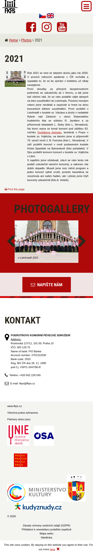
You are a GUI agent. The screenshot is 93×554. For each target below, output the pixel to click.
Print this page (15, 189)
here (52, 549)
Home (13, 40)
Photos (26, 40)
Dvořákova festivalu (49, 132)
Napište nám (46, 284)
